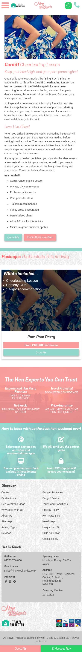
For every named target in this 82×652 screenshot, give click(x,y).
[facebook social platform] (6, 581)
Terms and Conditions (55, 504)
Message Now (62, 649)
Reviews (6, 533)
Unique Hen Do (51, 527)
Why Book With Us (12, 509)
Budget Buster (50, 498)
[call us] (77, 5)
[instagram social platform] (10, 581)
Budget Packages (52, 492)
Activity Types (9, 527)
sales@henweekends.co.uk (20, 570)
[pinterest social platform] (14, 581)
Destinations (8, 498)
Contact (5, 492)
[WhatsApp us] (68, 5)
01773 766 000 (13, 560)
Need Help (48, 521)
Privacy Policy (50, 509)
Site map (6, 521)
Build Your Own (51, 533)
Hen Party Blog (51, 515)
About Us (6, 515)
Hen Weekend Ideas (13, 504)
